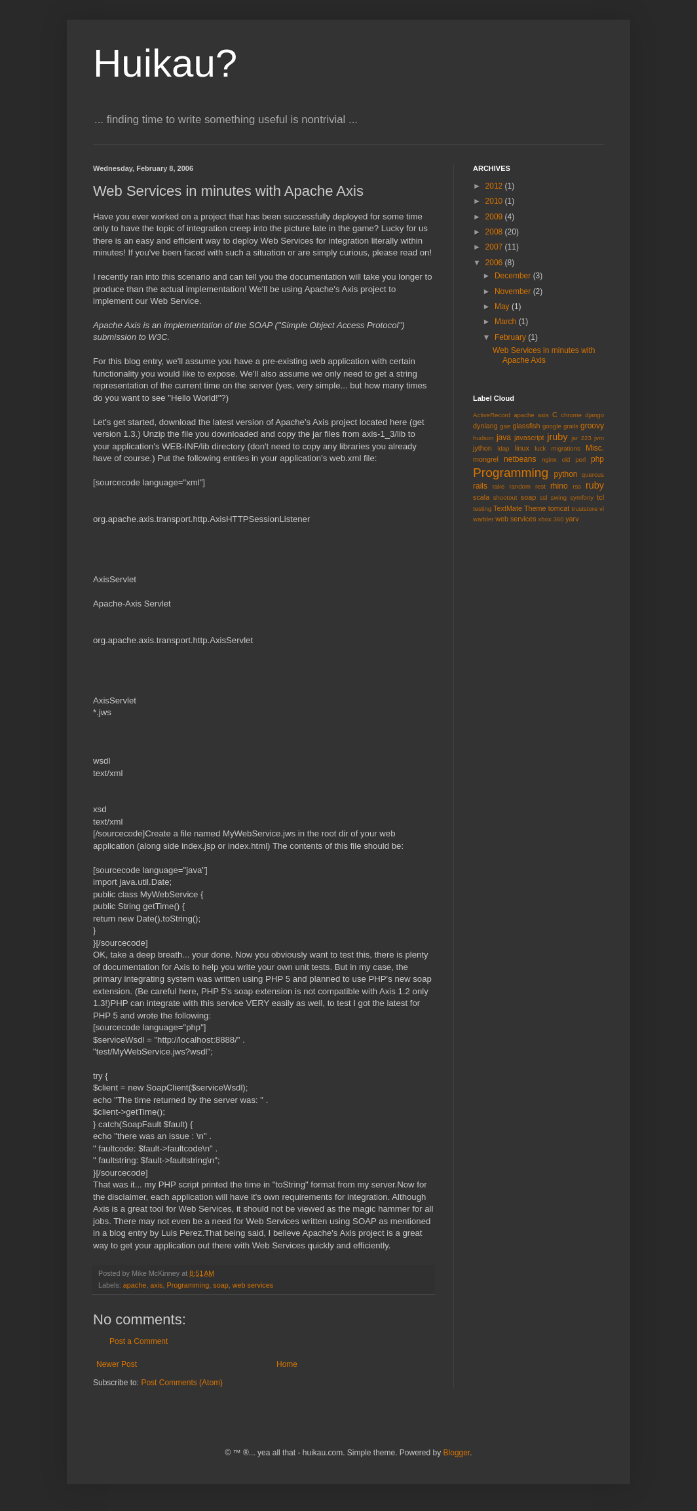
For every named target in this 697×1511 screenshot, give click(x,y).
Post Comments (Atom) (182, 1382)
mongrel (486, 459)
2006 (495, 262)
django (594, 415)
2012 (495, 186)
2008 (495, 231)
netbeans (520, 459)
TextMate (507, 508)
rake (499, 486)
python (566, 474)
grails (570, 426)
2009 (495, 216)
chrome (571, 415)
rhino (559, 486)
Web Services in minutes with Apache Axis (544, 355)
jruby (557, 437)
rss (577, 486)
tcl (600, 497)
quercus (593, 474)
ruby (595, 485)
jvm (599, 437)
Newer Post (116, 1364)
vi (601, 508)
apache (134, 1285)
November (514, 291)
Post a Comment (138, 1341)
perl (580, 459)
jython (482, 448)
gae (505, 426)
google (551, 426)
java (504, 437)
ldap (503, 448)
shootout (505, 497)
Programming (187, 1285)
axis (156, 1285)
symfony (581, 497)
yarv (571, 519)
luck (540, 448)
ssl (544, 497)
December (514, 275)
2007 (495, 247)
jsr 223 (581, 437)
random (520, 486)
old (566, 459)
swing (559, 497)
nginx (549, 459)
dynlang (485, 426)
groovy (592, 425)
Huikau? (165, 63)
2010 (495, 201)
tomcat (558, 508)
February (511, 337)
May (503, 306)
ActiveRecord (491, 415)
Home (286, 1364)
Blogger (456, 1452)
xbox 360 (551, 519)
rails (480, 486)
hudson (483, 437)
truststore (584, 508)
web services (253, 1285)
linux (522, 448)
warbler (483, 519)
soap (220, 1285)
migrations (566, 448)
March (507, 321)
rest (540, 486)
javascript (529, 437)
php (597, 459)
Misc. (595, 448)
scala (481, 497)
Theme (535, 508)
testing (482, 508)
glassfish (526, 426)
